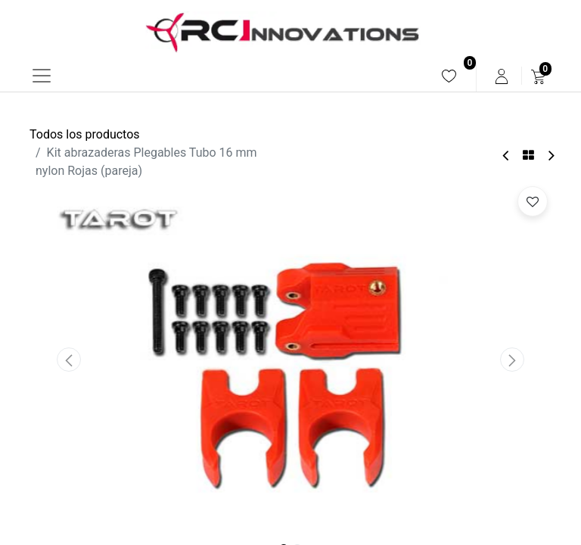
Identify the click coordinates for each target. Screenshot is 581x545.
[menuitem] (449, 76)
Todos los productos (85, 134)
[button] (69, 359)
